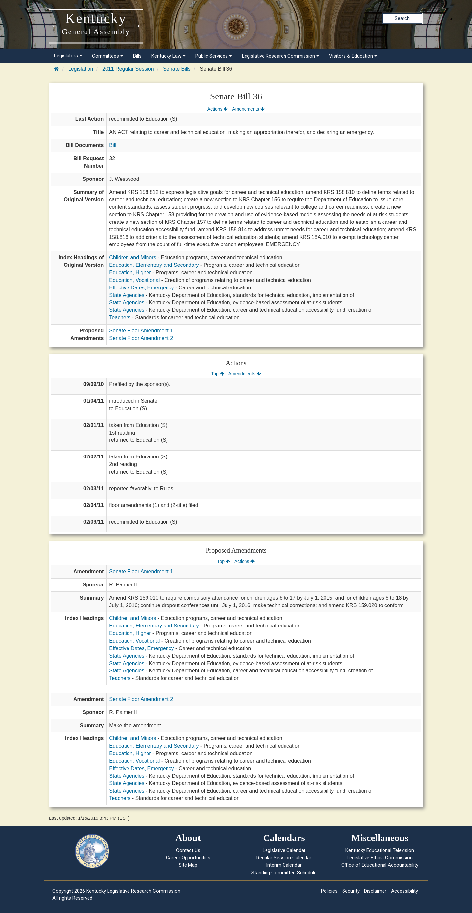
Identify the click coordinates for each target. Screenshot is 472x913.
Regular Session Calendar (283, 857)
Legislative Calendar (284, 850)
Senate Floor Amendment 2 (141, 338)
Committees (107, 56)
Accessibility (404, 891)
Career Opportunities (188, 857)
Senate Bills (177, 69)
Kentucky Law (168, 56)
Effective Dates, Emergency (141, 287)
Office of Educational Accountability (379, 865)
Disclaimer (375, 891)
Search (402, 18)
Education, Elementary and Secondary (154, 265)
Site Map (188, 865)
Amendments (248, 109)
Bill (112, 145)
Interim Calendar (284, 865)
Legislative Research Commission (280, 56)
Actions (217, 109)
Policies (329, 891)
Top (217, 373)
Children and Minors (132, 257)
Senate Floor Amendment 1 (141, 330)
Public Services (213, 56)
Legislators (68, 56)
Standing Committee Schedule (284, 873)
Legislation (80, 69)
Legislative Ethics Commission (380, 857)
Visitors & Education (353, 56)
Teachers (119, 317)
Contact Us (188, 850)
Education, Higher (130, 272)
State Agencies (126, 295)
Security (351, 891)
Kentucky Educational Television (379, 850)
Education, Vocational (134, 280)
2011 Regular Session (128, 69)
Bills (137, 56)
